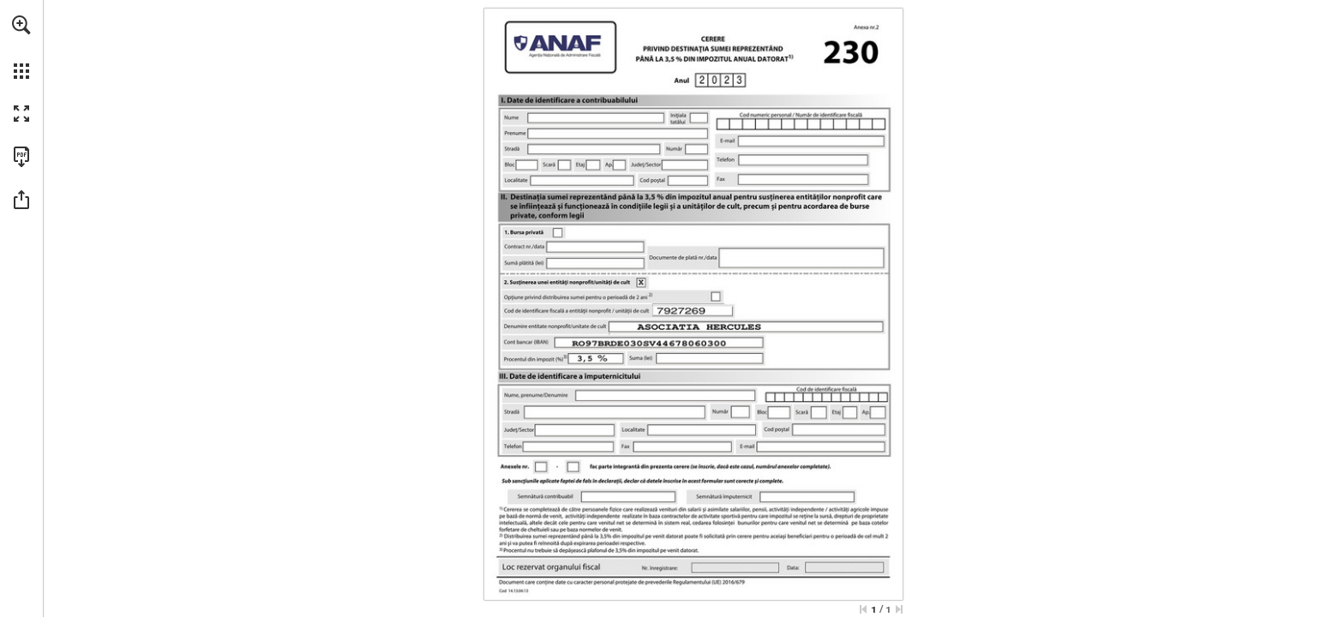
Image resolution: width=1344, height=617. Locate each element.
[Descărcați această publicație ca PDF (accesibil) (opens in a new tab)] (21, 156)
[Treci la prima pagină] (863, 609)
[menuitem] (21, 47)
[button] (21, 24)
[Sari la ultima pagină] (899, 609)
